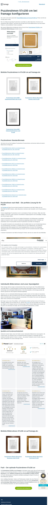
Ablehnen (24, 263)
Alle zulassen (39, 263)
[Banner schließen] (46, 240)
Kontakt (28, 302)
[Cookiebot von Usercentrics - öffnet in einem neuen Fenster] (37, 240)
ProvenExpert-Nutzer (26, 366)
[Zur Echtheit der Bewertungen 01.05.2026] (43, 487)
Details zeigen (41, 259)
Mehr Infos (42, 343)
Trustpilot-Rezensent (11, 369)
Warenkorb (42, 4)
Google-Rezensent (12, 425)
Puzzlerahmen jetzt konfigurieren (23, 65)
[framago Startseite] (4, 4)
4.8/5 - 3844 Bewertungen (23, 1)
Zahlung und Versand (6, 502)
